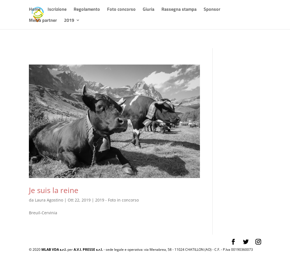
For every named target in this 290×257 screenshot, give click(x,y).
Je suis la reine (53, 190)
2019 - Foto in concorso (117, 200)
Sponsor (212, 9)
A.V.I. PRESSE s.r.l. (88, 249)
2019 (69, 20)
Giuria (148, 9)
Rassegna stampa (179, 9)
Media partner (43, 20)
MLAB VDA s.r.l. (54, 249)
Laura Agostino (49, 200)
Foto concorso (121, 9)
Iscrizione (57, 9)
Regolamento (87, 9)
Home (34, 9)
